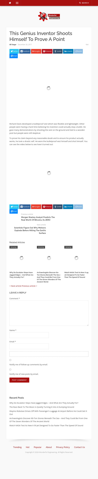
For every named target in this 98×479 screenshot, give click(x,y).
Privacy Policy (63, 447)
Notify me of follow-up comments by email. (28, 364)
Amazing (13, 247)
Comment (14, 298)
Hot (27, 447)
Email (12, 341)
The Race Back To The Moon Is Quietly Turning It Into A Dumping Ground (41, 407)
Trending (17, 447)
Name (12, 330)
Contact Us (79, 447)
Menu (16, 3)
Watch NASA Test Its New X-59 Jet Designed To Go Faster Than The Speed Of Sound (76, 274)
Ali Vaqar (12, 44)
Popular (37, 447)
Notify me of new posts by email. (24, 374)
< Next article (15, 286)
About (49, 447)
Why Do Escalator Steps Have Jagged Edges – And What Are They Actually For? (21, 274)
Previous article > (29, 286)
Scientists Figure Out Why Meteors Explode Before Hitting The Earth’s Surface (30, 230)
